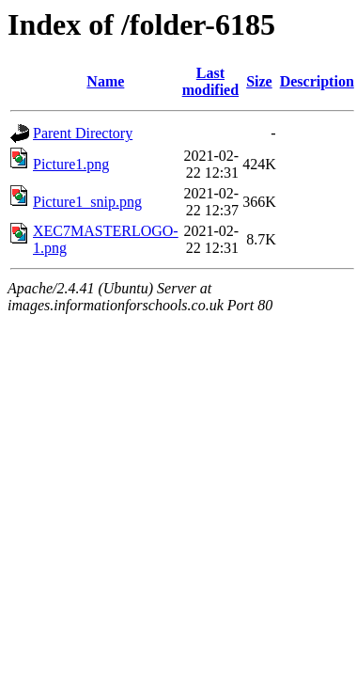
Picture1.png (71, 164)
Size (259, 81)
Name (105, 81)
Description (317, 81)
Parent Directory (82, 133)
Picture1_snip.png (87, 202)
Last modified (210, 81)
